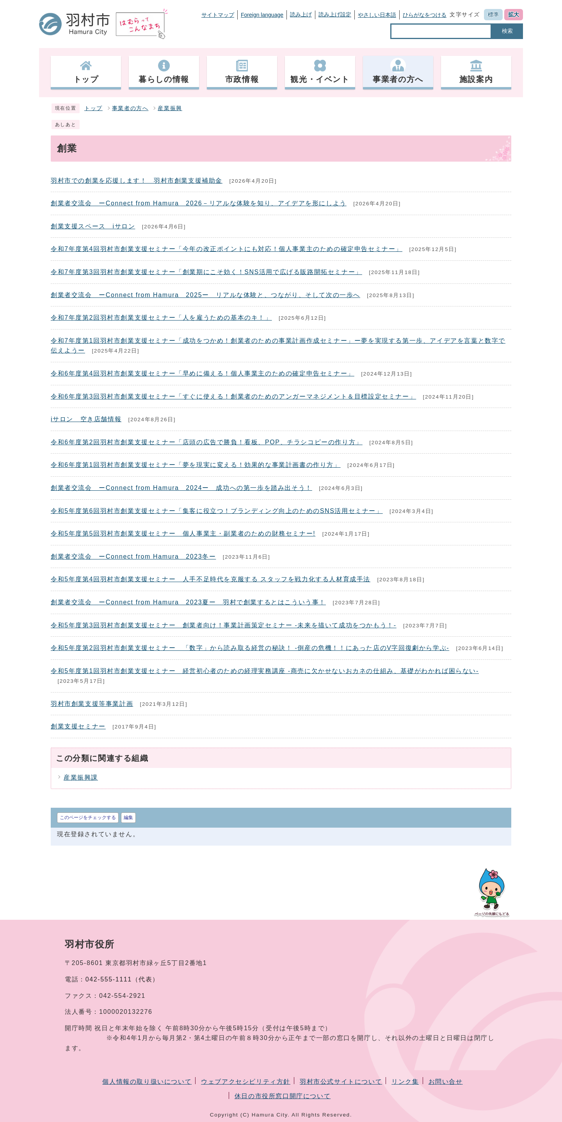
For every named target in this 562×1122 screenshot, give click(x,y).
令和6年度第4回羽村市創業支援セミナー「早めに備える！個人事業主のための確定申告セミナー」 (202, 373)
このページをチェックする (88, 817)
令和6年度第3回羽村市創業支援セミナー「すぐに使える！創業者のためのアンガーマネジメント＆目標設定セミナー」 (233, 396)
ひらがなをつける (424, 15)
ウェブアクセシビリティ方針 (245, 1081)
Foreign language (262, 15)
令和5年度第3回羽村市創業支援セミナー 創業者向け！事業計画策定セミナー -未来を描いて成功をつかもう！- (224, 625)
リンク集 (405, 1081)
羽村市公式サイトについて (341, 1081)
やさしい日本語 (377, 15)
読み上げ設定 (334, 14)
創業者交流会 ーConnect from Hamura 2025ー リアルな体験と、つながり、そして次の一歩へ (205, 295)
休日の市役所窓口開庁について (283, 1096)
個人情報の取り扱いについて (147, 1081)
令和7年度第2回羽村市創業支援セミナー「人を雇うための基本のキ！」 (161, 317)
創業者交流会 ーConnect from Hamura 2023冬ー (133, 556)
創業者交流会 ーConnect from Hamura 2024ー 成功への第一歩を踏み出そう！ (181, 487)
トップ (93, 108)
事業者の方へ (130, 108)
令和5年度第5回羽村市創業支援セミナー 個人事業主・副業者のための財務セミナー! (183, 533)
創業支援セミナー (78, 726)
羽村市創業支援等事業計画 (92, 703)
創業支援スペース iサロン (93, 226)
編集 (128, 817)
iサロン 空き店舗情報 (86, 419)
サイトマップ (217, 15)
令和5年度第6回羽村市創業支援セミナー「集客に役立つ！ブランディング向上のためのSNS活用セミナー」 (217, 511)
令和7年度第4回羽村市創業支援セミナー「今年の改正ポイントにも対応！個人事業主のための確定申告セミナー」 (226, 249)
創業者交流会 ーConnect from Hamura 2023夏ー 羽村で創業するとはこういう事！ (188, 602)
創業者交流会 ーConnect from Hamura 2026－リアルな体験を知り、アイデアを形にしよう (199, 203)
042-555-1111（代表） (122, 979)
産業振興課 (81, 777)
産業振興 (170, 108)
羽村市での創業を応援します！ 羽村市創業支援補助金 (136, 180)
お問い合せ (446, 1081)
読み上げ (301, 14)
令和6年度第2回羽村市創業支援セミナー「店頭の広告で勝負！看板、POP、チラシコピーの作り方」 (207, 442)
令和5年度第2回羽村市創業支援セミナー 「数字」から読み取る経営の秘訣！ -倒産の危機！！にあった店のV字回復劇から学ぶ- (250, 648)
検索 (507, 31)
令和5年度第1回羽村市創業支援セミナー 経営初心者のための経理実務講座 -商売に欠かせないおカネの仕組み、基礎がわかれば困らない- (265, 671)
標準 (493, 14)
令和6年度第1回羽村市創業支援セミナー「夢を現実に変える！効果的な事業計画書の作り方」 (196, 464)
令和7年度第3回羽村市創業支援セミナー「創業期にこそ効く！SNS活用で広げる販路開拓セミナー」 (206, 272)
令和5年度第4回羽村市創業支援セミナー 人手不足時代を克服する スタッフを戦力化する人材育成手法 (210, 579)
